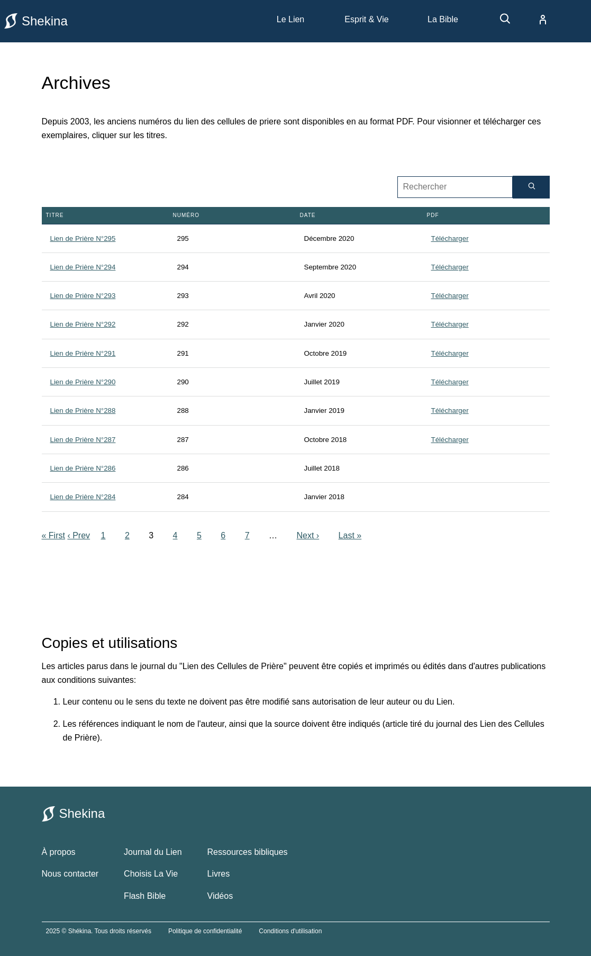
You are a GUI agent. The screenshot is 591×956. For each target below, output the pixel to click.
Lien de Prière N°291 (83, 353)
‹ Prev (78, 535)
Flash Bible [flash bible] (145, 895)
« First (53, 535)
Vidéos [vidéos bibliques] (220, 895)
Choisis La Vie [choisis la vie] (151, 873)
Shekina (36, 21)
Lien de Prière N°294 (83, 267)
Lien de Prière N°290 (83, 382)
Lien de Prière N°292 (83, 324)
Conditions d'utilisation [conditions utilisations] (290, 931)
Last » (350, 535)
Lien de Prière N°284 (83, 497)
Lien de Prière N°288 (83, 410)
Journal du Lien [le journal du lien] (152, 851)
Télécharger (450, 238)
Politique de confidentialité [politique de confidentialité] (205, 931)
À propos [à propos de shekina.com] (59, 851)
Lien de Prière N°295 (83, 238)
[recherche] (500, 22)
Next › (307, 535)
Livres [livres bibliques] (218, 873)
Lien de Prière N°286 (83, 468)
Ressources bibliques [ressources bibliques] (247, 851)
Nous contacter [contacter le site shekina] (70, 873)
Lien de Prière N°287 (83, 440)
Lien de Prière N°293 (83, 296)
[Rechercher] (531, 187)
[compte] (534, 19)
